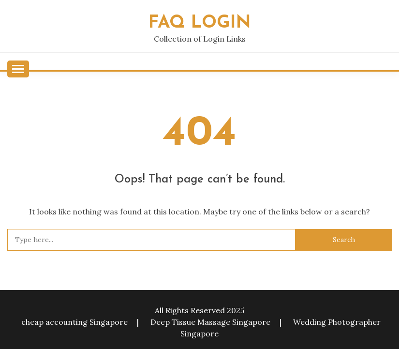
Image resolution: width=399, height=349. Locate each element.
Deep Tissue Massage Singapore (210, 322)
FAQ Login (199, 23)
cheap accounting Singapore (74, 322)
